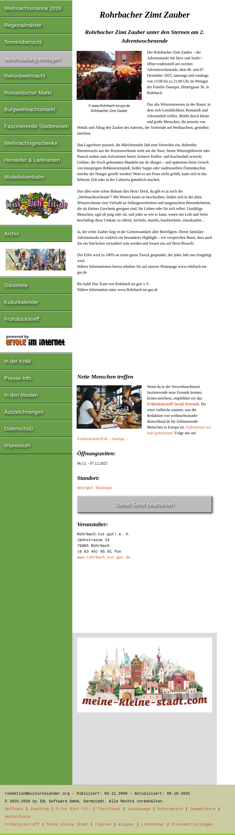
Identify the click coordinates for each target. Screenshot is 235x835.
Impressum (17, 445)
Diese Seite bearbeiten (144, 504)
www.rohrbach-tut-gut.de (103, 557)
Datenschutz (19, 429)
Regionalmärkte (22, 25)
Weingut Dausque (94, 488)
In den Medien (21, 395)
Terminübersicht (23, 42)
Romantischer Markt (28, 93)
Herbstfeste (17, 817)
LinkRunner (153, 824)
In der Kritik (17, 361)
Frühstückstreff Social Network (173, 404)
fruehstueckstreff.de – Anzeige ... (102, 439)
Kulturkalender (21, 302)
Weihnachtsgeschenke (31, 143)
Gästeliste (16, 285)
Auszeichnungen (24, 412)
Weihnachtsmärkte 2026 (32, 8)
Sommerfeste (202, 809)
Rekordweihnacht (24, 76)
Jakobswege (139, 809)
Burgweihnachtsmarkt (29, 109)
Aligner (126, 824)
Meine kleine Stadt (67, 824)
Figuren (103, 824)
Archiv (11, 234)
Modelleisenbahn (24, 177)
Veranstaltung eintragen (32, 59)
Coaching (39, 809)
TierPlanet (109, 809)
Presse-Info (18, 378)
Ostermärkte (170, 809)
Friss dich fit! (73, 809)
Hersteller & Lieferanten (32, 160)
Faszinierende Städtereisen (36, 126)
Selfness (14, 809)
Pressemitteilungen (192, 824)
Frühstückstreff (21, 319)
